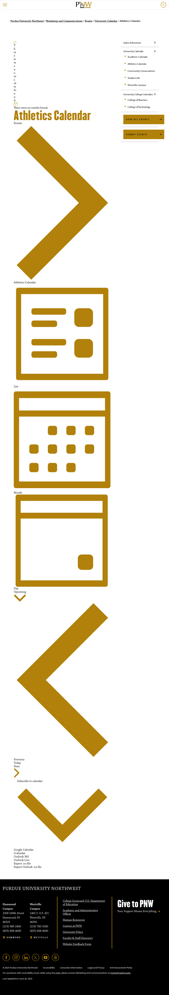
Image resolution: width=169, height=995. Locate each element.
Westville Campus (137, 85)
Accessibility (49, 967)
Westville (41, 937)
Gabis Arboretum (132, 42)
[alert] (15, 71)
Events (88, 21)
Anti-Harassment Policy (121, 967)
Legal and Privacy (96, 967)
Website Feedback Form (77, 944)
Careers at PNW (72, 926)
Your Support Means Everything (136, 911)
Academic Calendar (138, 56)
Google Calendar (24, 850)
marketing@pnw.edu (120, 972)
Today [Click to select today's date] (17, 763)
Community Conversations (141, 70)
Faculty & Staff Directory (78, 938)
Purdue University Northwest (27, 21)
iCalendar (19, 853)
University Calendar (106, 21)
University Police (73, 932)
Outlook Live (21, 860)
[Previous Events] (62, 681)
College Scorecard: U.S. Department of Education (84, 902)
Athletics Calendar (137, 63)
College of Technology (139, 106)
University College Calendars (138, 94)
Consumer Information (71, 967)
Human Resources (74, 920)
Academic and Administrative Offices (80, 912)
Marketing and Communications (64, 21)
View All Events (138, 119)
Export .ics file (22, 863)
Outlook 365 (21, 856)
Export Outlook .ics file (27, 867)
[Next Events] (17, 771)
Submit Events (136, 134)
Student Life (134, 77)
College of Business (137, 99)
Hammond (14, 937)
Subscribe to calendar (30, 781)
